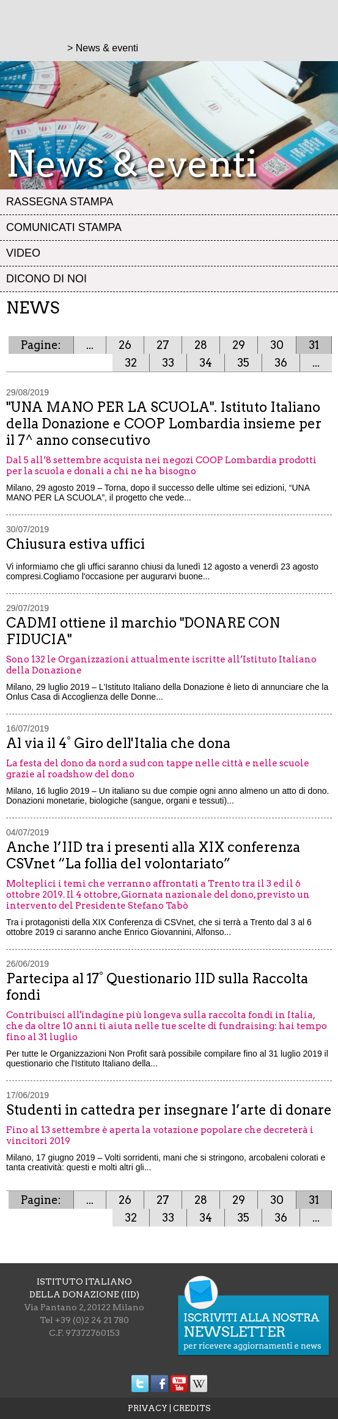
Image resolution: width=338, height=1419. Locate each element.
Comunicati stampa (64, 227)
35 (243, 362)
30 (277, 345)
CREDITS (192, 1408)
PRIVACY (147, 1408)
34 (205, 362)
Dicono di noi (46, 279)
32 (131, 362)
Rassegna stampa (59, 202)
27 (162, 345)
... (90, 345)
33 (168, 362)
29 (238, 345)
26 (125, 345)
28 (200, 345)
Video (23, 253)
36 (280, 362)
